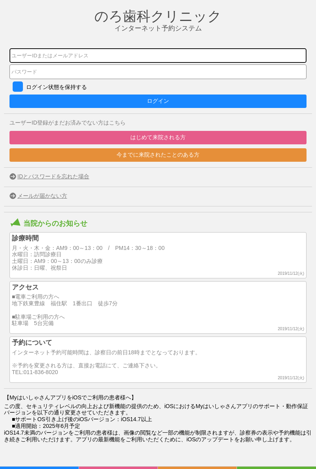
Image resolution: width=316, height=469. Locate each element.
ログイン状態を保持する (56, 87)
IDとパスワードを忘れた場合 (53, 176)
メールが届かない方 (42, 196)
